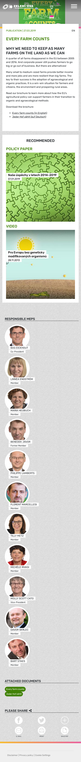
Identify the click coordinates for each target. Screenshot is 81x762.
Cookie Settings (42, 755)
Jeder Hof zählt (14, 694)
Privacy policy (26, 755)
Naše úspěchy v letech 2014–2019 (32, 175)
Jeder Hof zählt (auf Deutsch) (29, 116)
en (73, 30)
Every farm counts (15, 689)
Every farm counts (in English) (29, 113)
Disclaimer (12, 755)
